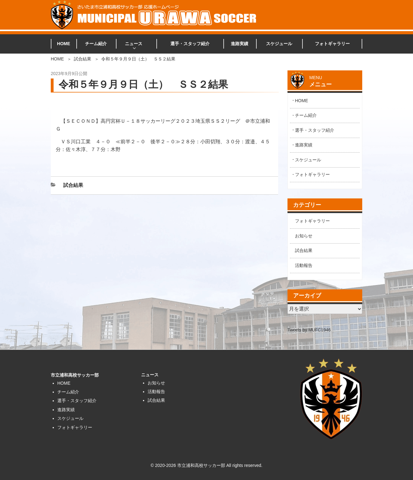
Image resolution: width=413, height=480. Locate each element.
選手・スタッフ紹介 (190, 43)
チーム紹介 (96, 43)
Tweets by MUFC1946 (309, 329)
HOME (63, 43)
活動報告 (303, 265)
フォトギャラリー (332, 43)
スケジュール (279, 43)
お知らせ (303, 235)
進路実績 (239, 43)
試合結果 (82, 58)
